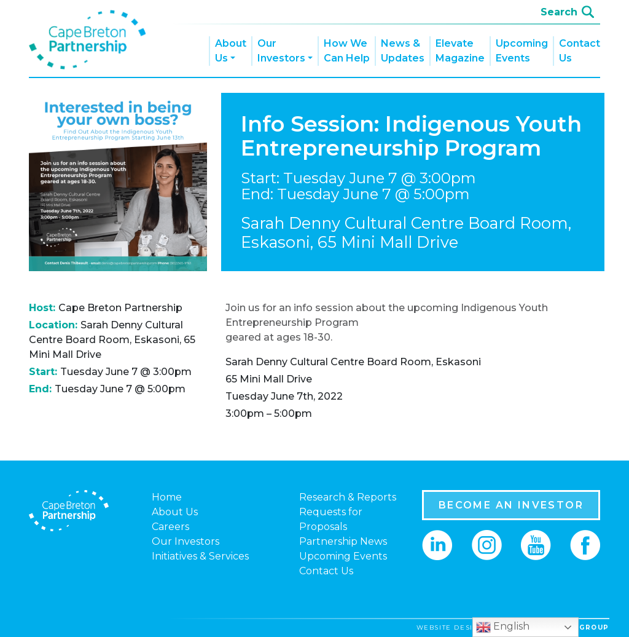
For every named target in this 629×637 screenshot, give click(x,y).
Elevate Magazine (460, 51)
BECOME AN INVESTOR (511, 505)
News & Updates (402, 51)
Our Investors (281, 51)
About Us (230, 51)
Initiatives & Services (200, 556)
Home (167, 497)
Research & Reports (347, 497)
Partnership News (343, 541)
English (502, 627)
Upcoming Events (522, 51)
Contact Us (579, 51)
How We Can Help (347, 51)
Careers (170, 526)
